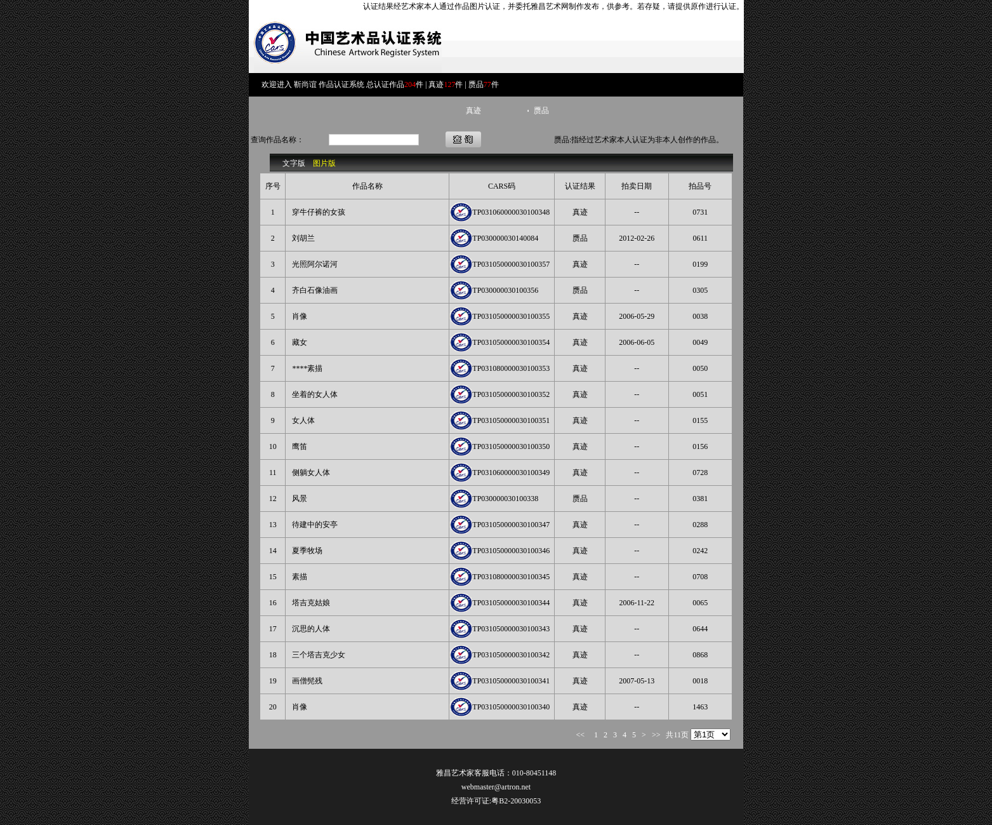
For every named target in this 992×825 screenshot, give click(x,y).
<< (582, 734)
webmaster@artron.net (496, 786)
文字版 (293, 163)
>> (654, 734)
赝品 (541, 110)
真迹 (473, 110)
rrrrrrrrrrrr (711, 734)
